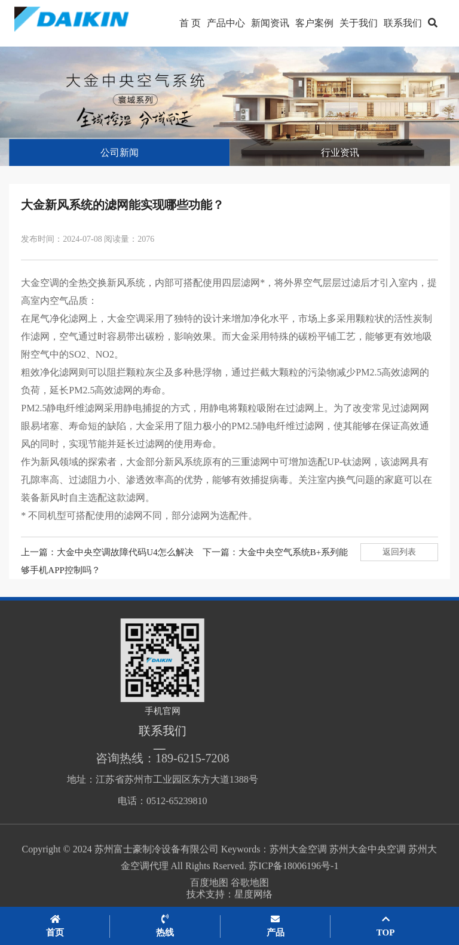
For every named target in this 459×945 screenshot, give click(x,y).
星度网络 (253, 900)
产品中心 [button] (226, 23)
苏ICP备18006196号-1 (293, 883)
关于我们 (358, 23)
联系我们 (403, 23)
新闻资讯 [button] (270, 23)
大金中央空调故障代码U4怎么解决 (125, 552)
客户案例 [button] (314, 23)
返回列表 (399, 551)
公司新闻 (119, 152)
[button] (432, 23)
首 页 (190, 23)
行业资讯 (340, 152)
